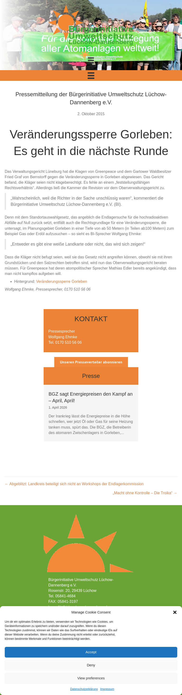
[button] (175, 612)
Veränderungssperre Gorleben (61, 281)
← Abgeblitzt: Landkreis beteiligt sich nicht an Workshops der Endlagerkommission (74, 484)
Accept (91, 652)
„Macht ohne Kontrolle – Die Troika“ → (145, 493)
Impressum (107, 689)
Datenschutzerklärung (84, 689)
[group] (91, 413)
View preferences (91, 678)
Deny (91, 665)
